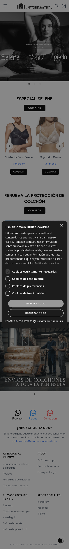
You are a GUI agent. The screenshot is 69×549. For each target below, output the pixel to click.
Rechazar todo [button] (35, 313)
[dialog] (34, 274)
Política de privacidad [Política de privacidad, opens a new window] (47, 263)
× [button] (61, 225)
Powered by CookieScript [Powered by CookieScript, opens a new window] (18, 321)
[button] (48, 321)
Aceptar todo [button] (35, 303)
